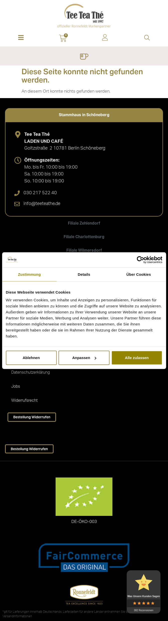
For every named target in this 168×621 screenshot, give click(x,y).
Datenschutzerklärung (30, 372)
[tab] (84, 115)
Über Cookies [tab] (138, 274)
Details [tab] (84, 274)
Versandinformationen (17, 616)
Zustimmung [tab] (29, 274)
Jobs (15, 386)
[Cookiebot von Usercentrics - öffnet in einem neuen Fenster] (140, 259)
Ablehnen (31, 358)
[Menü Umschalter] (84, 57)
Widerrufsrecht (24, 400)
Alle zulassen (137, 358)
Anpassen (84, 358)
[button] (21, 38)
